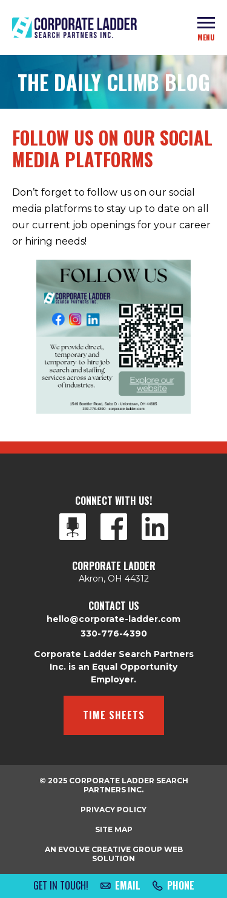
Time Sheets (114, 715)
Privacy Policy (113, 809)
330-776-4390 (114, 633)
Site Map (114, 829)
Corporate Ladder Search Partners (74, 28)
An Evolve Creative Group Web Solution (114, 854)
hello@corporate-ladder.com (113, 619)
